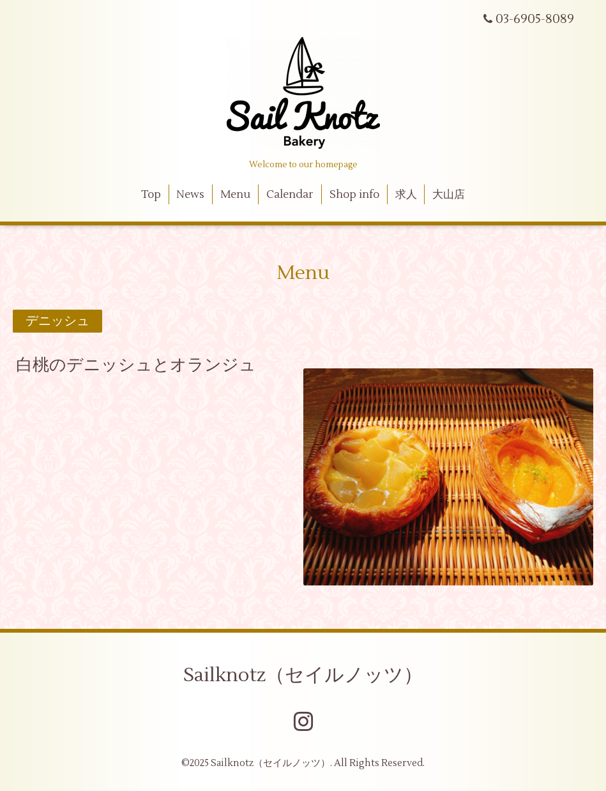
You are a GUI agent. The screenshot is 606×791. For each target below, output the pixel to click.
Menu (235, 195)
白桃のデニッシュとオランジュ (136, 365)
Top (151, 195)
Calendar (290, 195)
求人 (406, 195)
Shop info (354, 195)
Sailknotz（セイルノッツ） (303, 675)
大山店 (448, 195)
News (190, 195)
